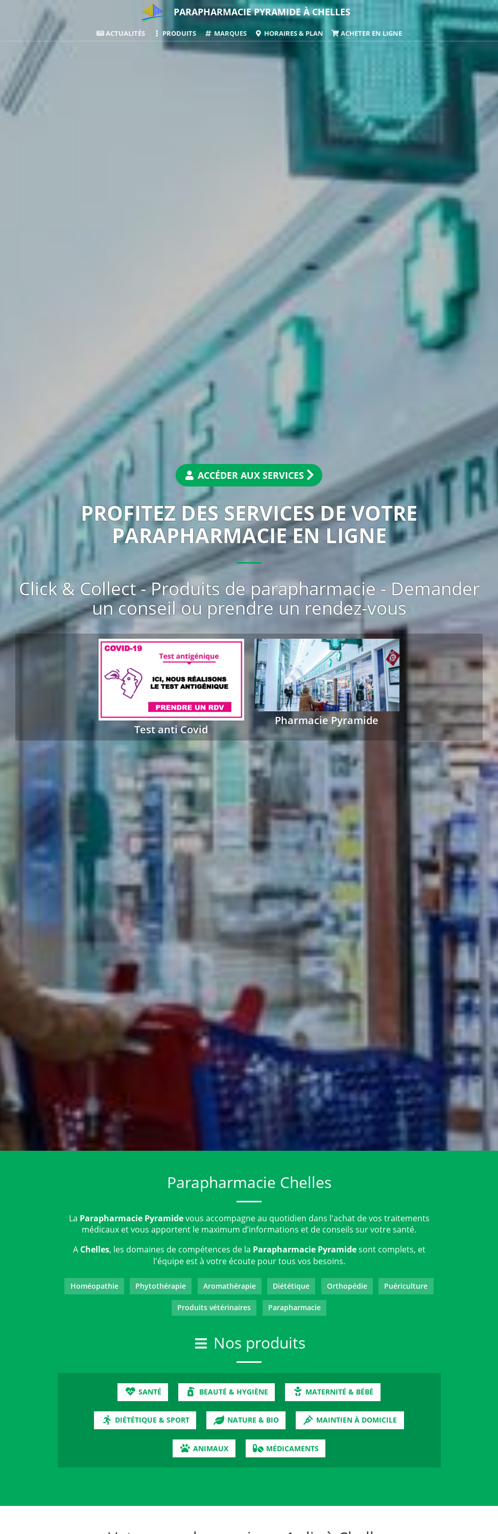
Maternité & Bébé (332, 1392)
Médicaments (285, 1448)
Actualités (120, 33)
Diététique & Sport (145, 1420)
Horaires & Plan (288, 33)
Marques (225, 33)
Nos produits (259, 1342)
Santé (143, 1392)
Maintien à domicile (349, 1420)
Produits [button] (174, 33)
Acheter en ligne (366, 33)
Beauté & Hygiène (226, 1392)
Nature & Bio (245, 1420)
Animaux (203, 1448)
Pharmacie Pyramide (326, 720)
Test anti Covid (171, 729)
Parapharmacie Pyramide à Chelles (262, 12)
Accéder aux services (249, 475)
